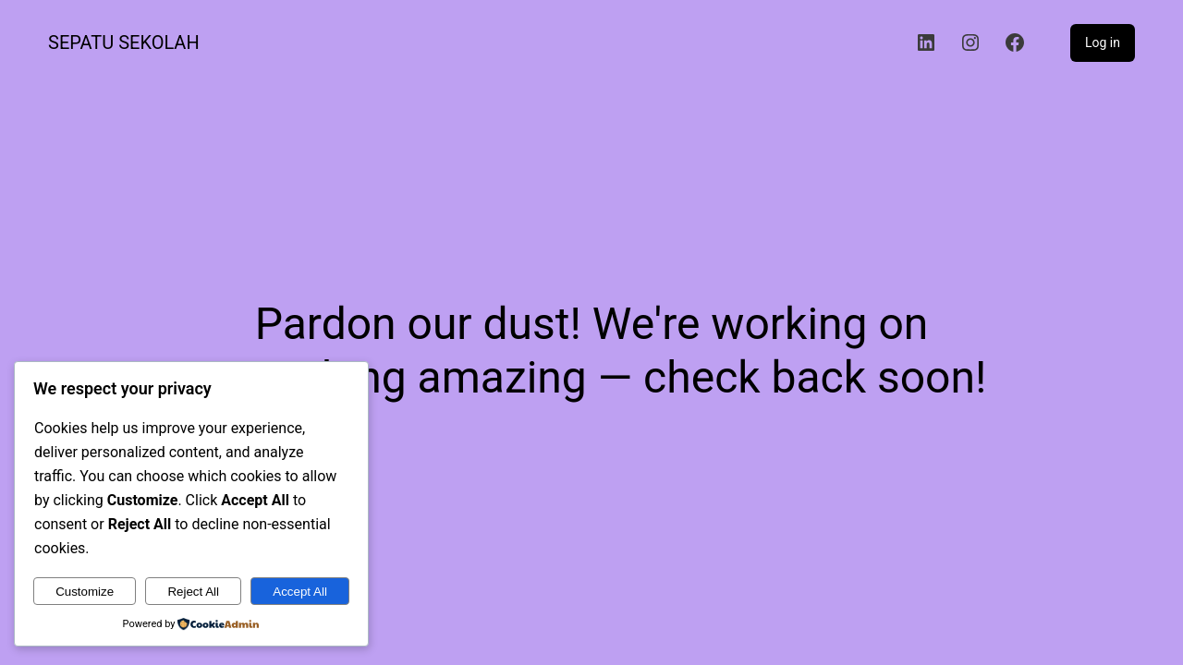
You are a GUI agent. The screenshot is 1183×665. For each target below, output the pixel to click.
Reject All (193, 591)
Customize (84, 591)
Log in (1102, 42)
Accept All (300, 591)
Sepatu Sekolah (124, 42)
